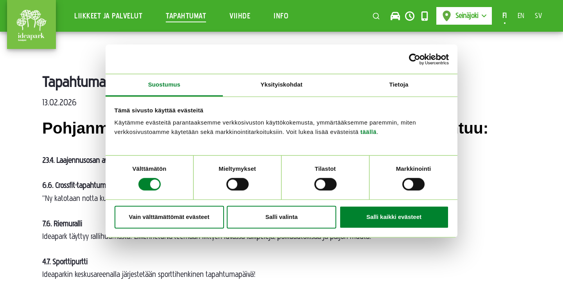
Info (281, 16)
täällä (368, 131)
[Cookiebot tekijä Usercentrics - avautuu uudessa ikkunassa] (414, 59)
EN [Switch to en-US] (521, 15)
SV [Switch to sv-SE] (538, 15)
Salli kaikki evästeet (393, 216)
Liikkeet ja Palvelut (108, 16)
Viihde (240, 16)
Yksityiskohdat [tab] (281, 84)
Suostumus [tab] (164, 84)
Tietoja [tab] (399, 84)
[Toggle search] (376, 16)
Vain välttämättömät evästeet (169, 216)
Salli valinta (281, 216)
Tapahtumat (186, 16)
